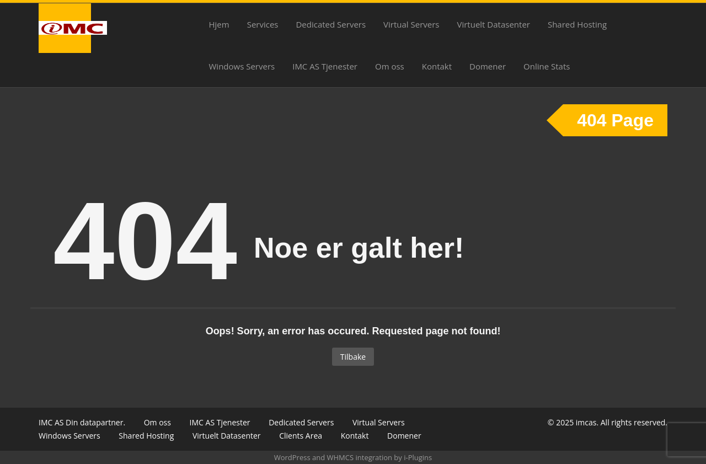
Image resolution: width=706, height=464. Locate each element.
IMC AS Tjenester (324, 66)
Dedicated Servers (331, 24)
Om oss (389, 66)
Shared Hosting (577, 24)
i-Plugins (418, 457)
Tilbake (353, 356)
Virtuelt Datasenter (493, 24)
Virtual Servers (411, 24)
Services (263, 24)
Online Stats (546, 66)
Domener (487, 66)
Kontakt (437, 66)
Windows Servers (242, 66)
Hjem (219, 24)
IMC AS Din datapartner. (82, 422)
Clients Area (300, 435)
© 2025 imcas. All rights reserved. (607, 422)
